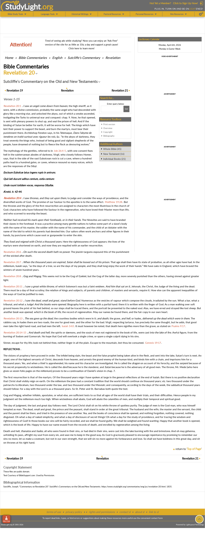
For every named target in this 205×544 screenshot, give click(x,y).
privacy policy (74, 512)
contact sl (125, 512)
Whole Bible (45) (112, 149)
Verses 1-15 (11, 99)
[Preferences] (201, 14)
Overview (107, 128)
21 (120, 90)
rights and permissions (102, 512)
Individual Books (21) (114, 158)
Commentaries (33, 58)
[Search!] (126, 109)
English (57, 58)
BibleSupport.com (27, 475)
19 (15, 90)
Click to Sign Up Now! (185, 3)
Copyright (107, 132)
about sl (139, 512)
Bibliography (109, 136)
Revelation (112, 58)
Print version (109, 124)
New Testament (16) (113, 153)
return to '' (189, 449)
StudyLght (23, 6)
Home (9, 58)
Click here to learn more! (81, 48)
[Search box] (112, 109)
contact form (157, 518)
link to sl (154, 512)
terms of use (53, 512)
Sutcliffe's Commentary (84, 58)
